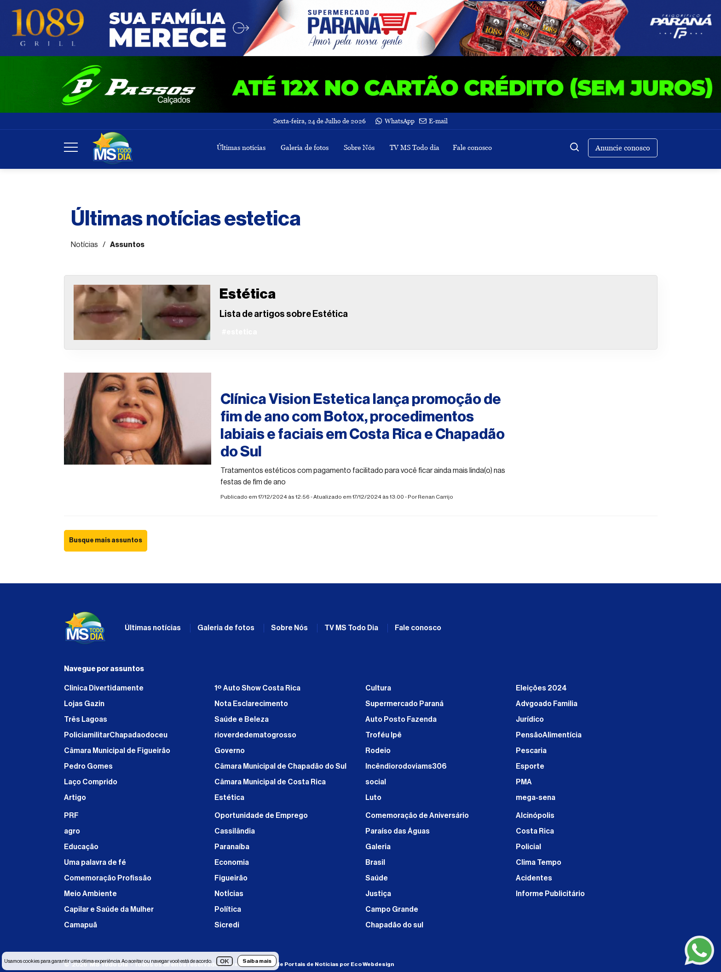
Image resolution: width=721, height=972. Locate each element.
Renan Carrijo (435, 497)
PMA (524, 782)
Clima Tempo (538, 862)
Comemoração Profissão (107, 878)
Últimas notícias (241, 147)
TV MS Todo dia (414, 147)
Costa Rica (535, 831)
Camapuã (80, 925)
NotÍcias (228, 893)
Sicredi (226, 925)
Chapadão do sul (394, 925)
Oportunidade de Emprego (261, 815)
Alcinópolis (535, 815)
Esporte (530, 766)
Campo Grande (391, 909)
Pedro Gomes (88, 766)
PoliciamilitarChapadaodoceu (115, 735)
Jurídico (530, 719)
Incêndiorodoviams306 (406, 766)
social (375, 782)
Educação (81, 847)
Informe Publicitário (550, 893)
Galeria (378, 847)
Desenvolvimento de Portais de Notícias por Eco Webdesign (310, 964)
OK (224, 961)
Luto (373, 797)
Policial (528, 847)
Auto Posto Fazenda (401, 719)
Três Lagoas (85, 719)
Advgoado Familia (546, 703)
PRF (71, 815)
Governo (229, 750)
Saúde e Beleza (241, 719)
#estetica (238, 379)
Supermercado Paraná (404, 703)
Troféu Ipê (383, 735)
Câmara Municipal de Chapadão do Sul (280, 766)
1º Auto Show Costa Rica (257, 688)
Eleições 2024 (541, 688)
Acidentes (534, 878)
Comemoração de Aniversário (417, 815)
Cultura (378, 688)
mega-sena (535, 797)
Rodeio (378, 750)
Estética (229, 797)
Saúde (376, 878)
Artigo (75, 797)
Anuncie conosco (622, 148)
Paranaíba (231, 847)
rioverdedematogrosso (255, 735)
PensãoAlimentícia (549, 735)
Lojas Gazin (84, 703)
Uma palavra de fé (95, 862)
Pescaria (531, 750)
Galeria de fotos (305, 147)
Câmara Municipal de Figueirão (117, 750)
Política (227, 909)
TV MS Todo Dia (351, 628)
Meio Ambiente (90, 893)
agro (72, 831)
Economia (231, 862)
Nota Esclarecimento (251, 703)
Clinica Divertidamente (104, 688)
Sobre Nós (359, 147)
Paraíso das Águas (397, 831)
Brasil (375, 862)
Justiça (378, 893)
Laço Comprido (90, 782)
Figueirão (231, 878)
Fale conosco (472, 147)
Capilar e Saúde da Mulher (109, 909)
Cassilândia (234, 831)
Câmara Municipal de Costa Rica (270, 782)
